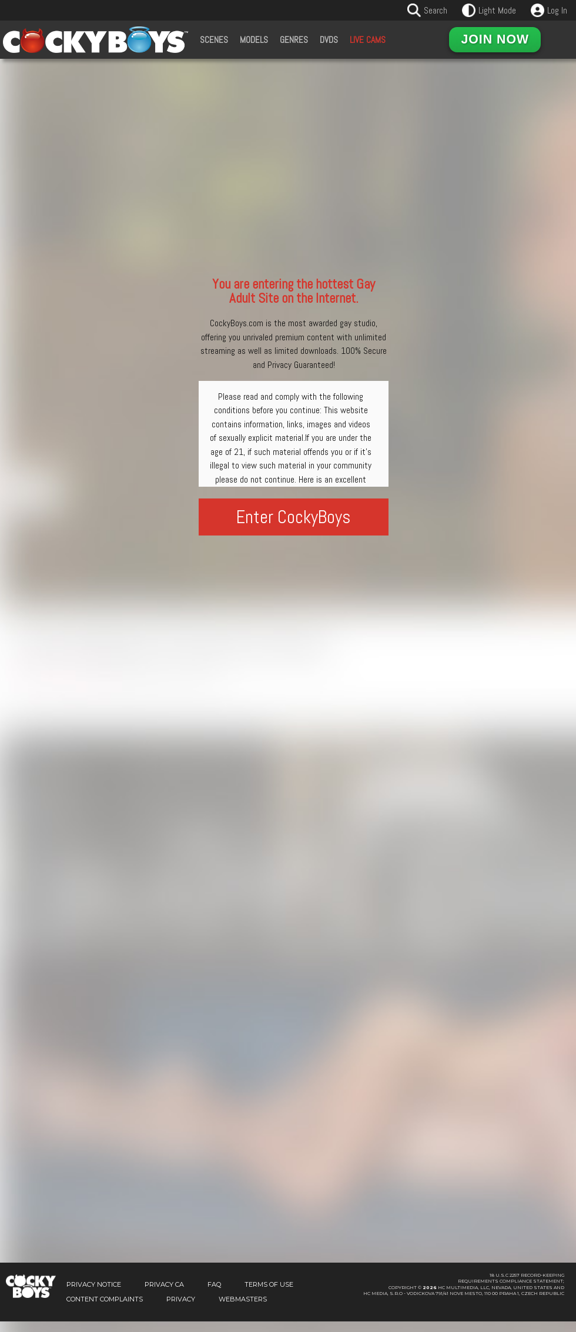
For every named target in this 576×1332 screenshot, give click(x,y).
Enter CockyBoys (293, 517)
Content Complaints (104, 1310)
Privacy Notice (93, 1295)
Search (435, 10)
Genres (294, 39)
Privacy (180, 1310)
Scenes (214, 39)
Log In (557, 10)
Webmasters (243, 1310)
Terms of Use (269, 1295)
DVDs (329, 39)
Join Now (495, 39)
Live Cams (368, 39)
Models (254, 39)
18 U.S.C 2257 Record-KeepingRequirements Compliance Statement (511, 1289)
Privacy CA (164, 1295)
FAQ (214, 1295)
